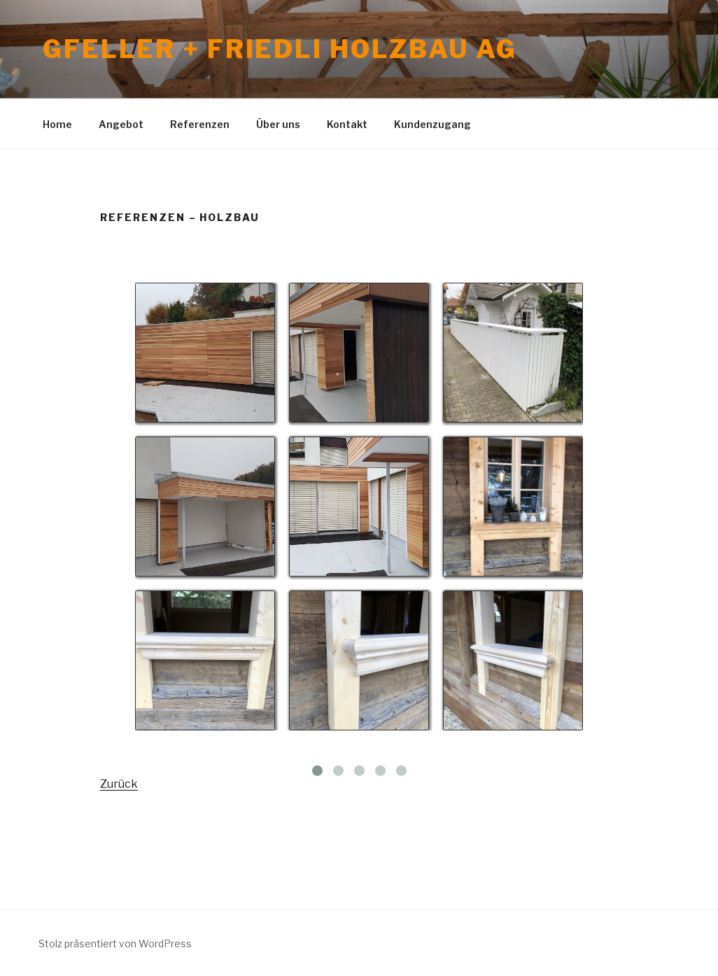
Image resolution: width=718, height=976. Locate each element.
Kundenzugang (432, 124)
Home (57, 124)
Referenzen (200, 124)
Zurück (119, 784)
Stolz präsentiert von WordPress (115, 943)
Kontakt (347, 124)
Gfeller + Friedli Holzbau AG (280, 49)
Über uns (278, 124)
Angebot (121, 124)
